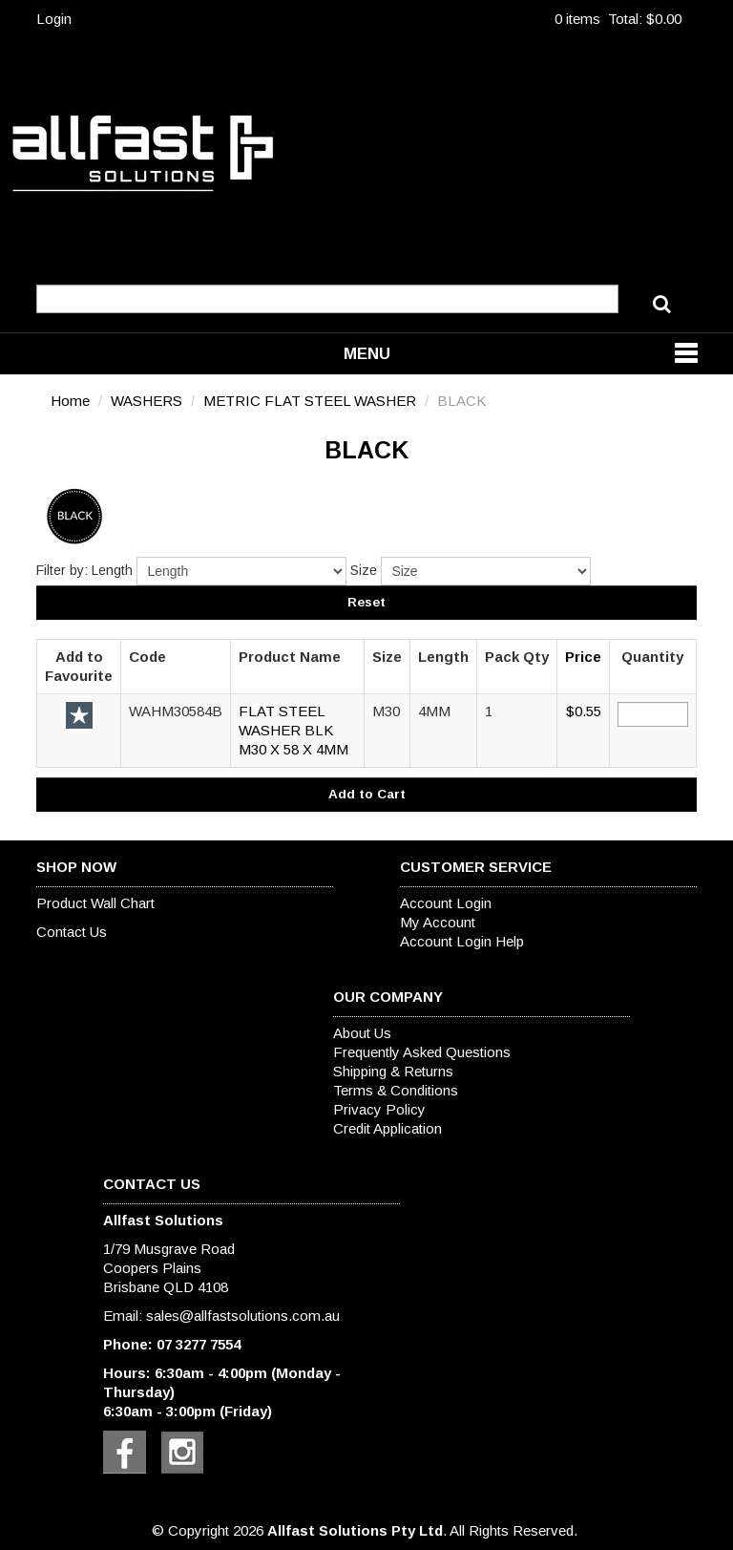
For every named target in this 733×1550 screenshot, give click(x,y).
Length (112, 570)
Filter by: (62, 570)
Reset (366, 602)
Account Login (446, 903)
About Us (362, 1033)
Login (54, 19)
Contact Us (71, 932)
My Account (437, 922)
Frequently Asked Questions (422, 1052)
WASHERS (146, 401)
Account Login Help (462, 941)
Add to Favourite (79, 715)
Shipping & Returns (393, 1071)
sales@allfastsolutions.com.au (243, 1315)
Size (363, 570)
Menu (367, 353)
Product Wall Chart (95, 903)
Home (70, 401)
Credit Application (387, 1128)
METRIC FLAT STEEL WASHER (309, 401)
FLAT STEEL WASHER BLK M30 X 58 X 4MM (293, 730)
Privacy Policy (379, 1109)
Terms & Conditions (395, 1090)
